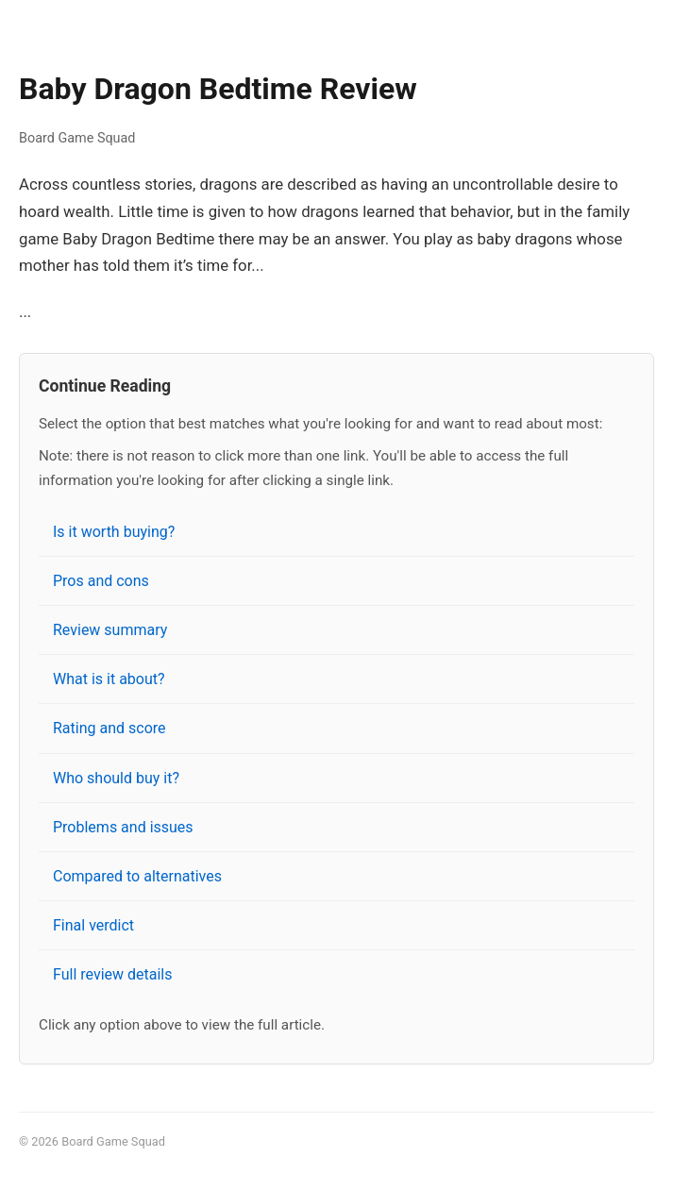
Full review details (113, 974)
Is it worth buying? (114, 532)
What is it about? (109, 679)
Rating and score (109, 728)
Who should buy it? (116, 778)
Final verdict (93, 925)
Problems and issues (123, 827)
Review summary (110, 630)
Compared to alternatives (137, 876)
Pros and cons (101, 581)
